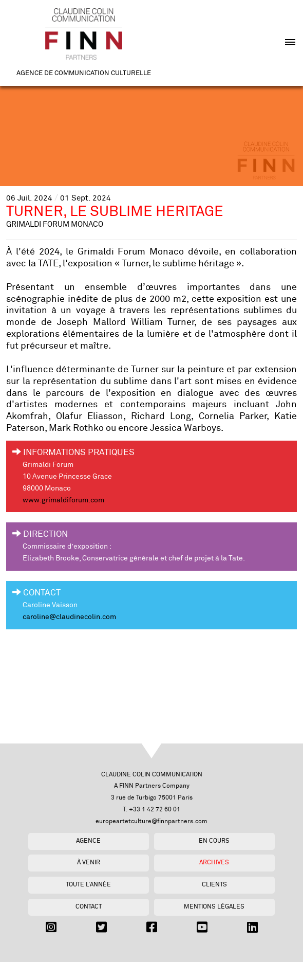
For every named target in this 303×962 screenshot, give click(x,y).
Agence (88, 841)
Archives (214, 862)
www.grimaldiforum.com (63, 500)
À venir (88, 862)
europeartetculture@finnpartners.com (151, 821)
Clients (214, 884)
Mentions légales (214, 906)
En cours (214, 841)
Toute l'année (88, 884)
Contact (88, 906)
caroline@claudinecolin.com (69, 617)
